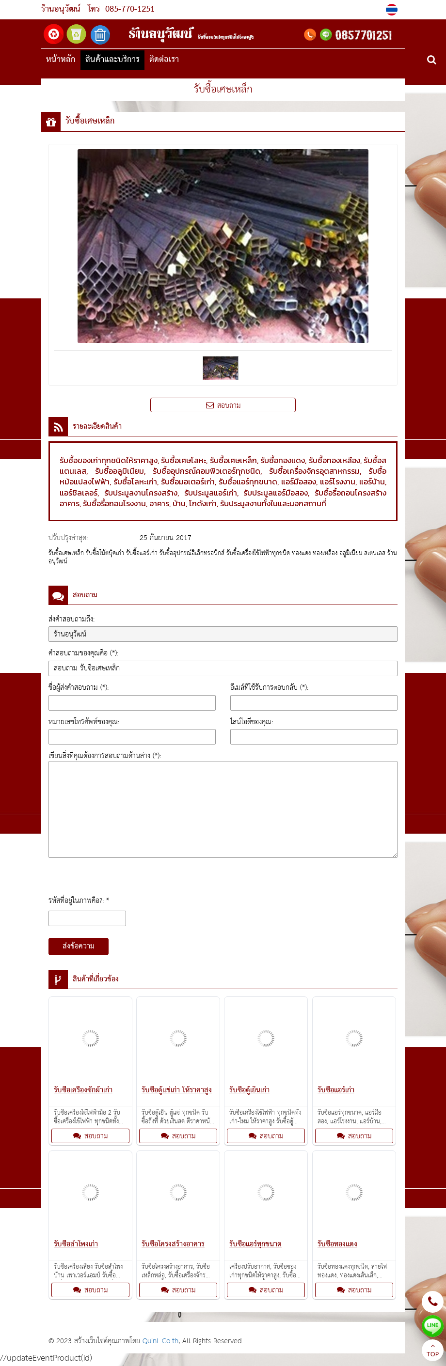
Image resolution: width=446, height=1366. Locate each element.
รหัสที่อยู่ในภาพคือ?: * (78, 900)
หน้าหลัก (61, 60)
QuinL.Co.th (160, 1341)
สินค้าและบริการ (112, 60)
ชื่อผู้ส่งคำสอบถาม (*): (78, 687)
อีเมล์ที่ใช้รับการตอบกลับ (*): (269, 687)
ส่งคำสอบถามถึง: (71, 619)
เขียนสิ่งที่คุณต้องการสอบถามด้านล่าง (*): (104, 755)
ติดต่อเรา (164, 60)
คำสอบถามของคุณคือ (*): (83, 653)
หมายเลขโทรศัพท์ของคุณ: (83, 722)
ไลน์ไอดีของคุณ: (251, 722)
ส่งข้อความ (79, 946)
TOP (433, 1351)
